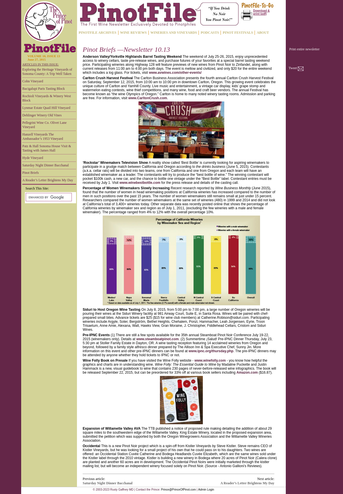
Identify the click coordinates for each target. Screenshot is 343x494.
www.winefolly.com (210, 360)
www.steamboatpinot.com (157, 339)
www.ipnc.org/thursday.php (211, 351)
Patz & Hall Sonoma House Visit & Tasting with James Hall (46, 148)
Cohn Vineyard (32, 81)
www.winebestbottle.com (140, 183)
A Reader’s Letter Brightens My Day (47, 180)
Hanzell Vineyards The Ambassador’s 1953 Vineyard (42, 136)
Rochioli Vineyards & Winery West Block (46, 98)
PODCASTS (210, 33)
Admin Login (206, 489)
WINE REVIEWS (133, 33)
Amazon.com (247, 372)
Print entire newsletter (304, 49)
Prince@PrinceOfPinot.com (178, 489)
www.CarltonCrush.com (147, 98)
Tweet (293, 68)
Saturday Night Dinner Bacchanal (45, 165)
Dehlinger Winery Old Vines (42, 115)
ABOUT (263, 33)
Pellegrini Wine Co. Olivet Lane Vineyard (44, 125)
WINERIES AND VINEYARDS (173, 33)
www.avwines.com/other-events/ (175, 73)
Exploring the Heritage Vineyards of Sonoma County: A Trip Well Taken (47, 71)
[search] (48, 197)
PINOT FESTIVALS (238, 33)
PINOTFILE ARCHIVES (97, 33)
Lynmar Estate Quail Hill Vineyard (46, 108)
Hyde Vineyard (32, 158)
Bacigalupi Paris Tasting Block (43, 89)
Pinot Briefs (30, 173)
